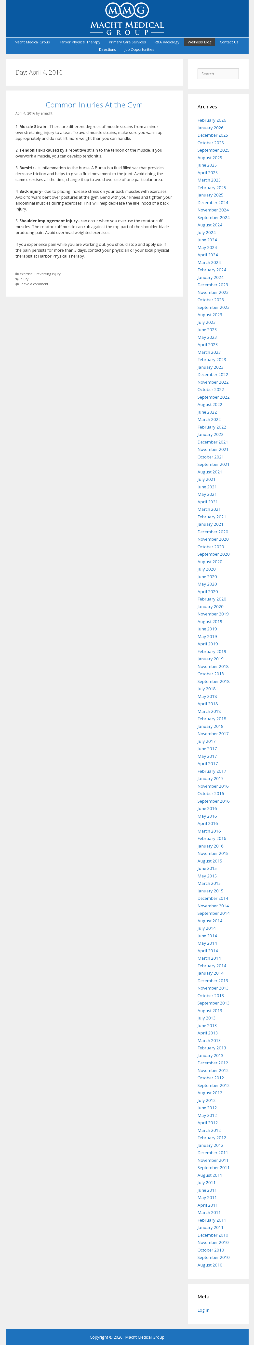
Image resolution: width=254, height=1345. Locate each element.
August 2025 (210, 157)
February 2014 (212, 965)
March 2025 (209, 180)
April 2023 (208, 344)
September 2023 (214, 307)
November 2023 (213, 292)
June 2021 (207, 487)
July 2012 (207, 1100)
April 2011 (208, 1205)
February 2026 (212, 120)
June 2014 (207, 936)
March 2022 (209, 419)
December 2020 (213, 532)
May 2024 (207, 247)
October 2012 (211, 1078)
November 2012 (213, 1070)
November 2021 (213, 449)
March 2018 (209, 711)
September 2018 (214, 681)
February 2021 (212, 517)
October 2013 (211, 995)
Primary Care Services (127, 41)
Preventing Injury (48, 274)
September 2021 (214, 464)
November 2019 (213, 614)
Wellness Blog (200, 41)
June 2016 (207, 808)
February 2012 (212, 1137)
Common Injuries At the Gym (94, 105)
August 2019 (210, 621)
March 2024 (209, 262)
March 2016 (209, 831)
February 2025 (212, 187)
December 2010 (213, 1235)
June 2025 (207, 165)
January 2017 (211, 778)
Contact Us (229, 41)
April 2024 (208, 255)
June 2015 (207, 868)
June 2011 (207, 1190)
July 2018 (207, 689)
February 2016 (212, 838)
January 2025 (211, 195)
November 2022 (213, 382)
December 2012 (213, 1063)
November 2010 (213, 1242)
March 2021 (209, 509)
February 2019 (212, 651)
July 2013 (207, 1018)
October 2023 (211, 299)
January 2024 (211, 277)
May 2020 (207, 584)
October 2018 (211, 674)
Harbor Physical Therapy (79, 41)
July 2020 (207, 569)
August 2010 (210, 1265)
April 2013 (208, 1033)
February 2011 (212, 1220)
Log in (203, 1310)
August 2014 (210, 921)
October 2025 (211, 142)
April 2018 (208, 703)
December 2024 (213, 202)
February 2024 (212, 270)
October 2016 (211, 793)
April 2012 (208, 1122)
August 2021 (210, 472)
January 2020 (211, 606)
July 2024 (207, 232)
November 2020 (213, 539)
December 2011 (213, 1152)
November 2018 (213, 666)
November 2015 (213, 853)
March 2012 (209, 1130)
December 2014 (213, 898)
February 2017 (212, 771)
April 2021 (208, 502)
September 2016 (214, 801)
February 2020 (212, 599)
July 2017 (207, 741)
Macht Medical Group (32, 41)
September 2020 (214, 554)
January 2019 (211, 659)
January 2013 (211, 1055)
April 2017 (208, 763)
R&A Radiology (166, 41)
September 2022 (214, 397)
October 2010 (211, 1250)
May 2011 (207, 1197)
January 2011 (211, 1227)
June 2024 (207, 240)
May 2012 (207, 1115)
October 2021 (211, 457)
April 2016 (208, 823)
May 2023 (207, 337)
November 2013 (213, 988)
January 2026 (211, 128)
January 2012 (211, 1145)
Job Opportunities (139, 49)
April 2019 (208, 644)
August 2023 (210, 314)
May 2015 (207, 876)
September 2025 (214, 150)
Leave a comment (34, 284)
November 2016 (213, 786)
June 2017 (207, 748)
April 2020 (208, 591)
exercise (26, 274)
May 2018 (207, 696)
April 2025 (208, 172)
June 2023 (207, 329)
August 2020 (210, 561)
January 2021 (211, 524)
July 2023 (207, 322)
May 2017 (207, 756)
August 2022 (210, 404)
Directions (107, 49)
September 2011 (214, 1167)
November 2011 (213, 1160)
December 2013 (213, 980)
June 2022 (207, 412)
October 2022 (211, 389)
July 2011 (207, 1182)
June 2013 (207, 1025)
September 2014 (214, 913)
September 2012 (214, 1085)
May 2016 (207, 816)
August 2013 (210, 1010)
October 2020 (211, 546)
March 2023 (209, 352)
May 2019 (207, 636)
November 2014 (213, 906)
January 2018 (211, 726)
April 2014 (208, 950)
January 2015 (211, 891)
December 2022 (213, 374)
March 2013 (209, 1040)
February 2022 (212, 427)
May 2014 (207, 943)
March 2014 (209, 958)
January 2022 (211, 434)
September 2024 (214, 217)
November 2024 (213, 210)
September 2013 (214, 1003)
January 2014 (211, 973)
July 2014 (207, 928)
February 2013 (212, 1048)
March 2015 (209, 883)
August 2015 (210, 861)
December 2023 (213, 284)
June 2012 (207, 1107)
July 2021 (207, 479)
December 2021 (213, 442)
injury (24, 279)
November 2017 (213, 733)
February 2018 (212, 718)
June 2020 (207, 576)
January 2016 (211, 846)
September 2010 (214, 1257)
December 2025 (213, 135)
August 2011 (210, 1175)
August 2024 (210, 225)
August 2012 (210, 1093)
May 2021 (207, 494)
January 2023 (211, 367)
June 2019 (207, 629)
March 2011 (209, 1212)
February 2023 (212, 359)
